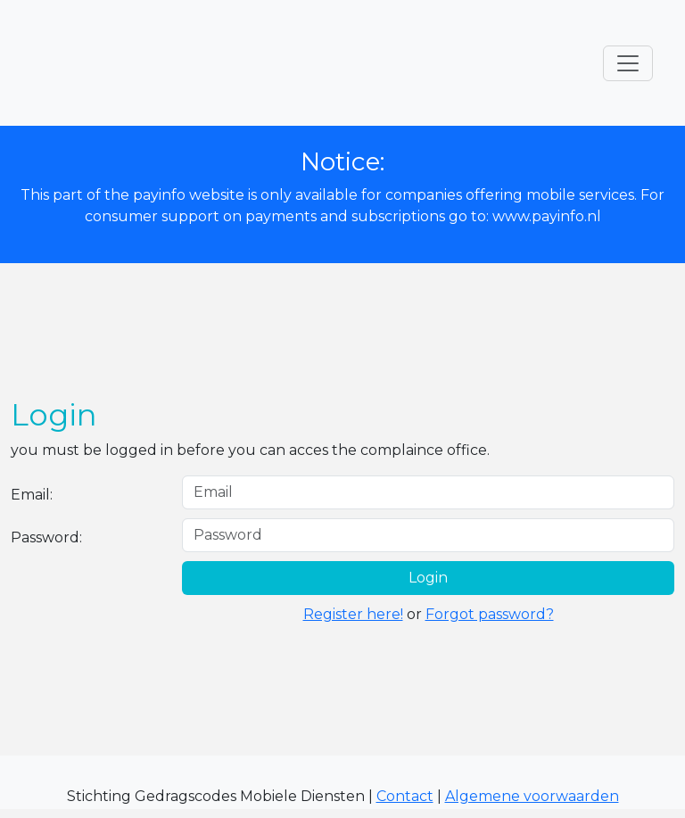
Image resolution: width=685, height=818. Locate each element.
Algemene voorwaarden (532, 796)
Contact (404, 796)
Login (428, 577)
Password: (46, 537)
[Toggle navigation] (628, 63)
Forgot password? (489, 614)
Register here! (353, 614)
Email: (32, 494)
